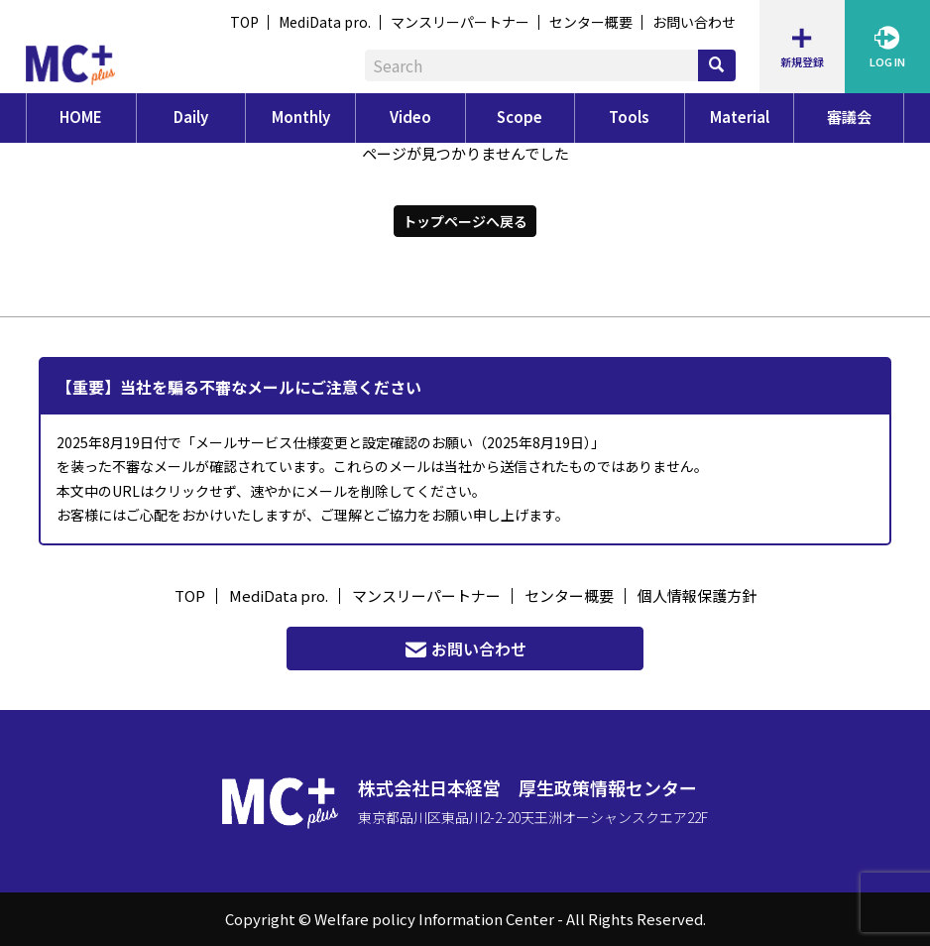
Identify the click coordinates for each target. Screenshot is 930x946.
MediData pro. (325, 22)
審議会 (849, 116)
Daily (191, 116)
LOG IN (887, 46)
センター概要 (591, 22)
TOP (244, 22)
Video (410, 116)
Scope (519, 116)
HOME (80, 116)
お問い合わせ (694, 22)
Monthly (301, 116)
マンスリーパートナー (460, 22)
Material (739, 116)
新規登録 (802, 46)
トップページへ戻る (465, 220)
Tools (629, 116)
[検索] (717, 65)
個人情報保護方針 (697, 595)
